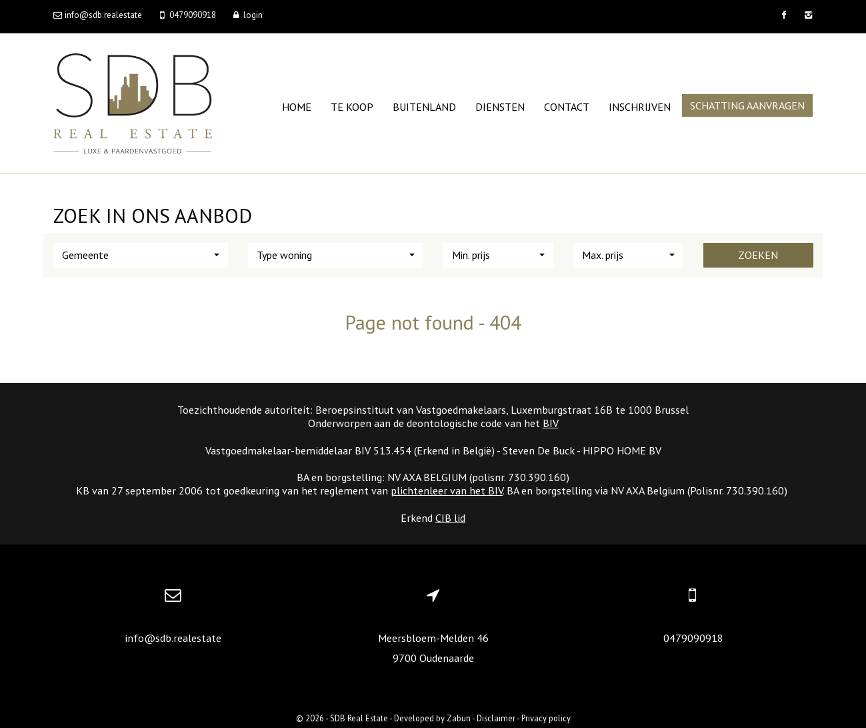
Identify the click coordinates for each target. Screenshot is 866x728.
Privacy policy (546, 718)
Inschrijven (640, 106)
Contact (566, 106)
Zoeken (758, 255)
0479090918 (693, 638)
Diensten (500, 106)
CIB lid (450, 517)
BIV (551, 423)
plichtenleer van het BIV (447, 490)
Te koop (352, 106)
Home (296, 106)
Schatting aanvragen (747, 105)
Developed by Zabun (432, 718)
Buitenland (424, 106)
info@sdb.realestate (173, 638)
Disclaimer (496, 718)
